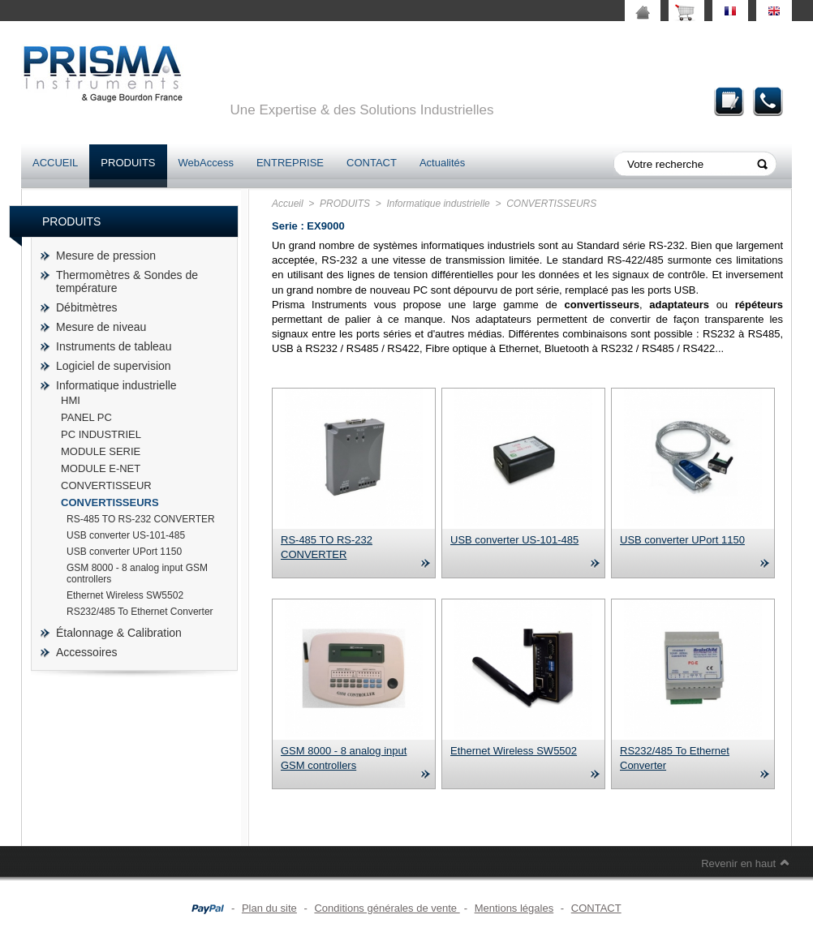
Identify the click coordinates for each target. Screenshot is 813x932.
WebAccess (206, 163)
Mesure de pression (106, 255)
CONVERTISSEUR (106, 485)
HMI (70, 400)
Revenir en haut (738, 863)
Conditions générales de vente (386, 908)
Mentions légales (514, 908)
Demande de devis (729, 101)
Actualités (442, 163)
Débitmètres (86, 307)
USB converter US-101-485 (126, 535)
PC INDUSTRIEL (101, 434)
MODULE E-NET (100, 468)
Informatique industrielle (116, 385)
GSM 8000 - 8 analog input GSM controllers (137, 573)
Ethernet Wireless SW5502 (125, 595)
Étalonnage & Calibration (119, 632)
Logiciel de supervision (113, 365)
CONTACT (371, 163)
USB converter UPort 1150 (124, 551)
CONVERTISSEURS (110, 502)
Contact (768, 101)
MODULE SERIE (100, 451)
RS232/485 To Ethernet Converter (140, 611)
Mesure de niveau (101, 326)
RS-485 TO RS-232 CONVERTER (141, 519)
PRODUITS (128, 163)
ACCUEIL (55, 163)
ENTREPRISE (290, 163)
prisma (102, 73)
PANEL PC (86, 417)
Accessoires (86, 652)
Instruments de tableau (113, 346)
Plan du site (269, 908)
